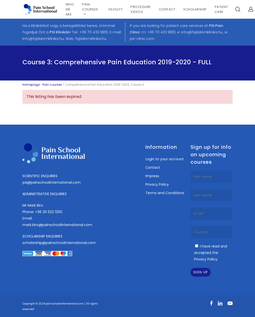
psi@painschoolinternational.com (51, 182)
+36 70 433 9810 (94, 32)
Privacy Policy (157, 184)
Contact (152, 167)
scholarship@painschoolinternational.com (59, 242)
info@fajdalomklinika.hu (43, 38)
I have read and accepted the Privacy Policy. (210, 253)
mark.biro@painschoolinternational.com (57, 224)
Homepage (31, 84)
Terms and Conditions (164, 192)
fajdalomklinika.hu (90, 38)
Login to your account (164, 159)
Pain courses (52, 84)
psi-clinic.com (142, 38)
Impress (152, 175)
